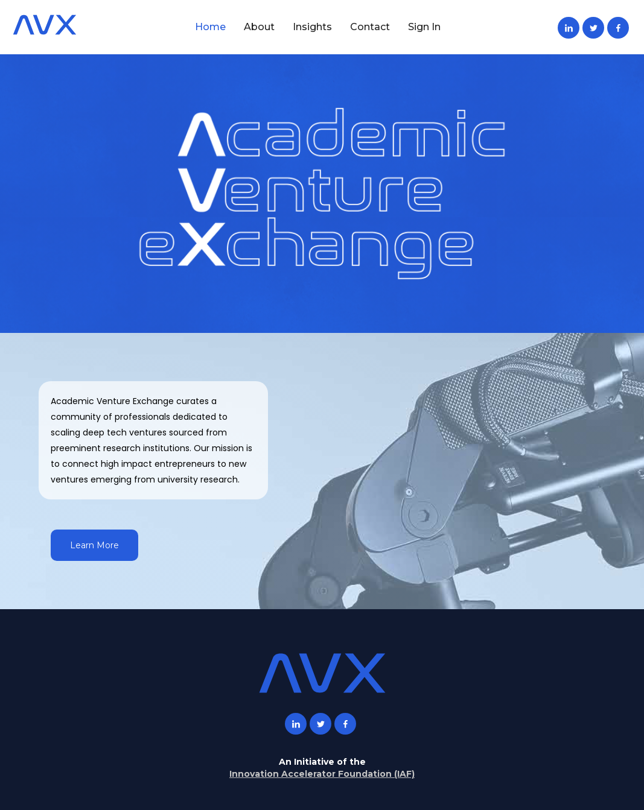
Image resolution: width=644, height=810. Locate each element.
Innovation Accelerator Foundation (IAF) (322, 773)
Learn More (94, 545)
